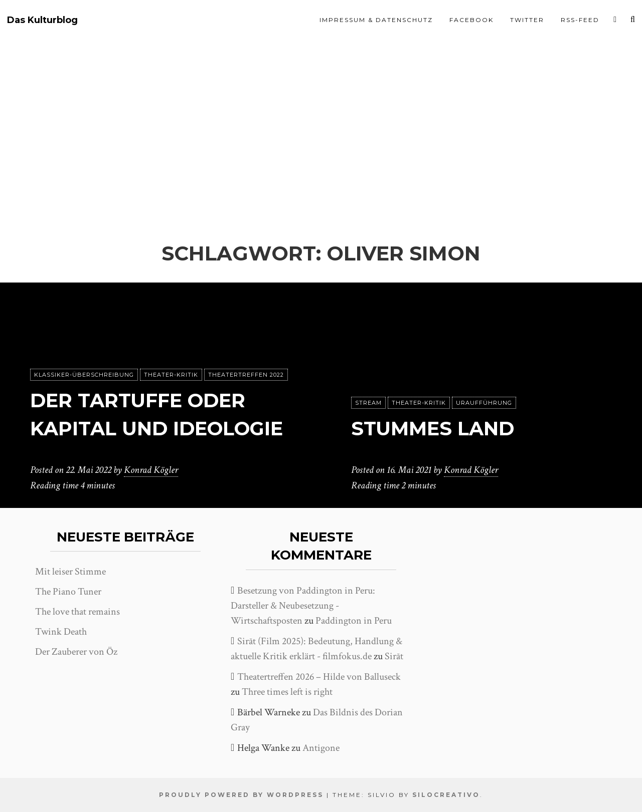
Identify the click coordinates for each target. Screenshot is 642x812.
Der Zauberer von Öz (76, 651)
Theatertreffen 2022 (246, 347)
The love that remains (77, 611)
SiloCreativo (446, 794)
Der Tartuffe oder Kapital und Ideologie (142, 400)
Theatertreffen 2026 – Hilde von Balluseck (319, 676)
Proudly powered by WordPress (241, 794)
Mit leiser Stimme (70, 571)
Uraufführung (484, 403)
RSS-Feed (580, 20)
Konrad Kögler (151, 470)
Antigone (321, 747)
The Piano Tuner (68, 591)
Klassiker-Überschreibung (84, 347)
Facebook (471, 20)
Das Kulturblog (42, 20)
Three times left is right (287, 691)
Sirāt (394, 656)
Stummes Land (436, 428)
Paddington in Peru (353, 620)
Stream (368, 403)
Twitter (527, 20)
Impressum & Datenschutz (376, 20)
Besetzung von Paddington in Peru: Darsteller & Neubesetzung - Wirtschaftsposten (303, 605)
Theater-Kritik (171, 347)
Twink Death (61, 631)
